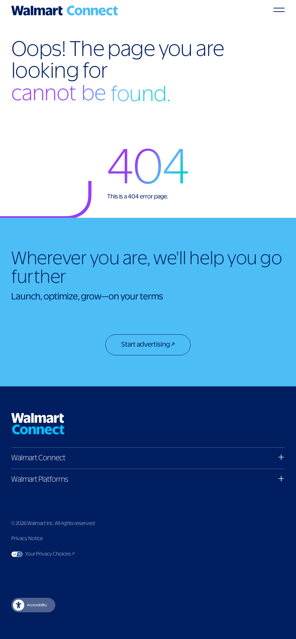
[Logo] (64, 10)
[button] (148, 458)
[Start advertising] (148, 345)
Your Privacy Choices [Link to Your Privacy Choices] (63, 554)
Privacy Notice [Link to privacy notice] (27, 538)
